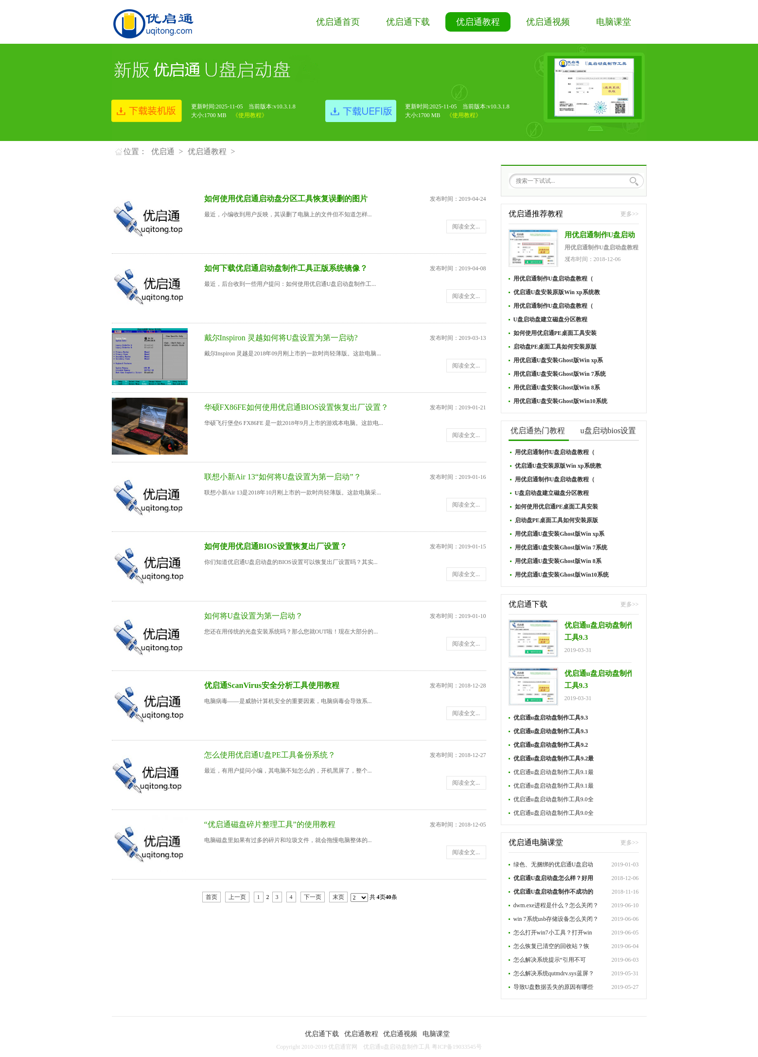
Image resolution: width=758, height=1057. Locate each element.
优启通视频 (548, 22)
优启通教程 (478, 22)
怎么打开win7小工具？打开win (552, 932)
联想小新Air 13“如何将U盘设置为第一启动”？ (282, 477)
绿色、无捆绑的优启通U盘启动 (553, 864)
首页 (211, 897)
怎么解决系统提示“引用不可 (549, 959)
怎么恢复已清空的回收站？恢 (551, 946)
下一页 (312, 897)
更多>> (629, 214)
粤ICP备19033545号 (457, 1046)
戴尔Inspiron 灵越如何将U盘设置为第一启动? (281, 338)
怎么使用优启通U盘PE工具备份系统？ (269, 755)
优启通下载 (408, 22)
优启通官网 (342, 1046)
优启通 (163, 151)
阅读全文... (466, 226)
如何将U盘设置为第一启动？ (253, 616)
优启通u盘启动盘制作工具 (396, 1046)
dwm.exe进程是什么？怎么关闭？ (556, 905)
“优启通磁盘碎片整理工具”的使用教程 (269, 824)
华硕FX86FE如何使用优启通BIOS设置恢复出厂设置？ (296, 407)
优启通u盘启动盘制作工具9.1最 (553, 772)
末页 (338, 897)
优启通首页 (338, 22)
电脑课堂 (613, 22)
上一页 (237, 897)
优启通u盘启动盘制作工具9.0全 (553, 799)
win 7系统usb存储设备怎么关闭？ (556, 919)
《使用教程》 (249, 115)
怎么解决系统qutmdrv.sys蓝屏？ (553, 973)
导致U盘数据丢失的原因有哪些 (553, 987)
